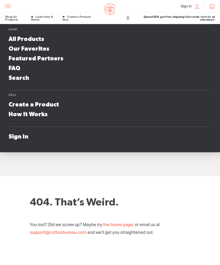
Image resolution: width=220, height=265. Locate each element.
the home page (118, 224)
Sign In (18, 137)
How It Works (28, 114)
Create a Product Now (76, 18)
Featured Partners (36, 59)
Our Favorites (29, 49)
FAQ (14, 68)
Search (19, 78)
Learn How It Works (42, 18)
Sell (13, 95)
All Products (26, 39)
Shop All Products (11, 18)
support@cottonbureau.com (58, 232)
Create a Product (34, 105)
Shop (13, 29)
